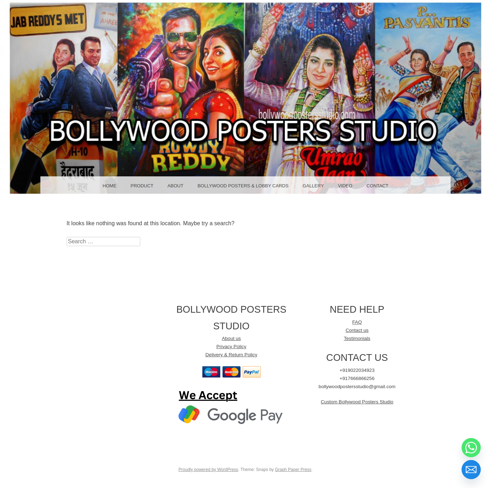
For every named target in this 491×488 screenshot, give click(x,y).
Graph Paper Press (293, 469)
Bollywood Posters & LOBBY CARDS (243, 185)
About (176, 185)
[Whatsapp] (471, 447)
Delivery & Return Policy (231, 354)
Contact (378, 185)
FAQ (357, 322)
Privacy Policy (231, 346)
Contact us (356, 330)
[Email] (471, 469)
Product (142, 185)
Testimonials (357, 338)
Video (345, 185)
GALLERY (313, 185)
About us (231, 338)
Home (110, 185)
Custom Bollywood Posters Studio (357, 401)
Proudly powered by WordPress (208, 469)
